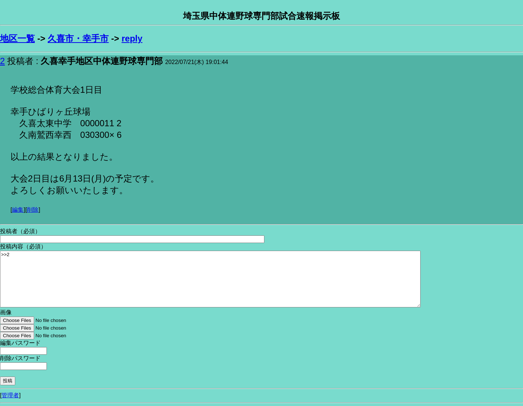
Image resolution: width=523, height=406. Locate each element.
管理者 (10, 395)
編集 (18, 210)
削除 (32, 210)
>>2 (210, 279)
